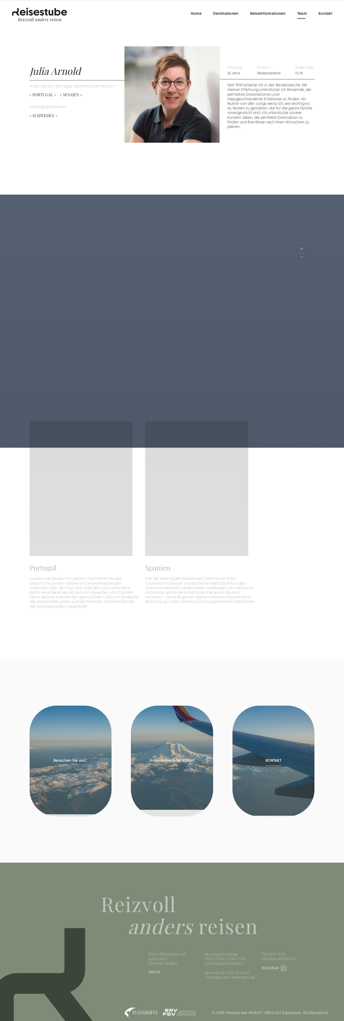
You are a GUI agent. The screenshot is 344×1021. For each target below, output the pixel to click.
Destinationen (226, 14)
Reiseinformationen (268, 14)
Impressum (292, 1013)
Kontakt (325, 14)
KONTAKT (273, 761)
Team (302, 14)
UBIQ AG (271, 1013)
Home (196, 14)
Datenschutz (317, 1013)
